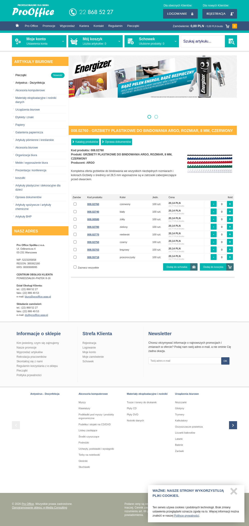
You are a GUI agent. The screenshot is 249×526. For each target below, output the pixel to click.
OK (225, 361)
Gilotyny (179, 408)
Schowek (88, 361)
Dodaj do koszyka (213, 267)
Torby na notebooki (89, 454)
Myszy (82, 402)
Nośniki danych (135, 420)
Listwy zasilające (88, 430)
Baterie (179, 444)
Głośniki (83, 461)
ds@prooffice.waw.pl (36, 315)
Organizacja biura (26, 155)
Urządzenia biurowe (27, 109)
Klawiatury (84, 408)
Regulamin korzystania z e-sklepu (37, 366)
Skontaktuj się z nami (29, 361)
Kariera (84, 26)
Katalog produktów (86, 141)
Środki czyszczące (89, 436)
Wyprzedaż (67, 26)
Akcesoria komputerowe (30, 90)
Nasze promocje (27, 347)
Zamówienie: (205, 26)
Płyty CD (132, 408)
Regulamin (115, 26)
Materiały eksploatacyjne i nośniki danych (35, 100)
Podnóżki (84, 442)
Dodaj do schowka (177, 267)
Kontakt (98, 26)
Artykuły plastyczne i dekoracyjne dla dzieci (37, 187)
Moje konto (89, 352)
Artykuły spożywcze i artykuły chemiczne (33, 207)
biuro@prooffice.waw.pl (38, 296)
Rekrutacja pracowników (31, 356)
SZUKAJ (231, 41)
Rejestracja (219, 14)
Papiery (20, 124)
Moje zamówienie (93, 356)
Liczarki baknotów (185, 432)
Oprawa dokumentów (28, 197)
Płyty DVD (132, 414)
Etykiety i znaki (24, 117)
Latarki (179, 438)
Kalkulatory (181, 420)
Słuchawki (84, 467)
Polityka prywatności (29, 375)
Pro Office (31, 26)
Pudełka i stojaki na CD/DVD (95, 424)
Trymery (179, 414)
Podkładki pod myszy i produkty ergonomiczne (96, 416)
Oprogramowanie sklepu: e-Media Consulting (39, 507)
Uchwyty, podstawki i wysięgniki (96, 448)
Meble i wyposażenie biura (31, 162)
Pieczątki (133, 26)
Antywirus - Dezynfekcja (44, 393)
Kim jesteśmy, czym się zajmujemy (38, 343)
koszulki (20, 178)
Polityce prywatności (186, 517)
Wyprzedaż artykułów (30, 352)
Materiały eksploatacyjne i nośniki (147, 393)
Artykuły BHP (23, 216)
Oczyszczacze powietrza (189, 426)
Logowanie (180, 14)
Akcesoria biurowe (26, 147)
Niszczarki (181, 402)
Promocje (49, 26)
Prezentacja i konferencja (30, 170)
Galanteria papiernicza (29, 132)
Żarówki (179, 451)
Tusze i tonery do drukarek (142, 402)
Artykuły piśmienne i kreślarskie (34, 140)
